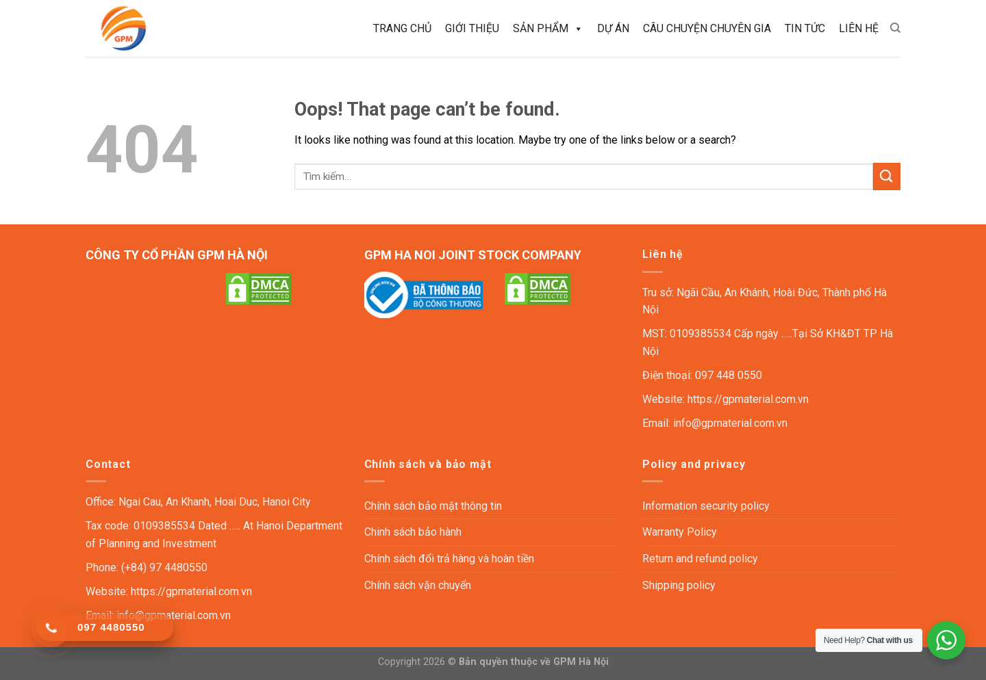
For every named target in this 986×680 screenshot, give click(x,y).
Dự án (613, 28)
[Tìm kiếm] (895, 28)
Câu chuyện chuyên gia (707, 28)
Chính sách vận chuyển (417, 585)
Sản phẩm (548, 28)
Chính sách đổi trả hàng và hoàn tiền (449, 558)
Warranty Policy (679, 531)
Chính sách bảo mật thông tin (433, 505)
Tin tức (805, 28)
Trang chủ (402, 28)
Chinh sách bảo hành (413, 531)
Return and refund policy (700, 558)
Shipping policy (679, 585)
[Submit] (886, 176)
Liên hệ (858, 28)
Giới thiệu (472, 28)
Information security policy (706, 505)
